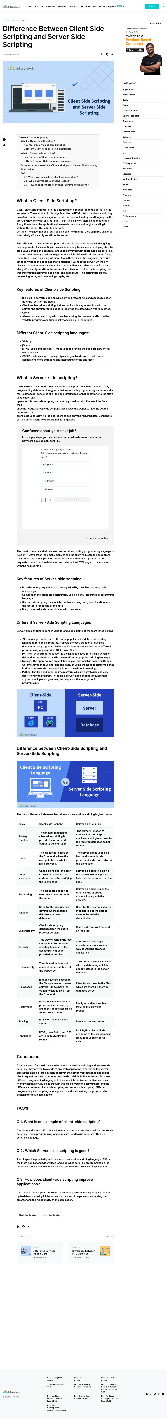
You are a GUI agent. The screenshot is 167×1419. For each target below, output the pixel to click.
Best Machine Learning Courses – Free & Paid (55, 1398)
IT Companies (129, 163)
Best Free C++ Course (80, 1379)
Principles (127, 190)
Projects (126, 195)
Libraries (126, 174)
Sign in (151, 6)
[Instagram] (159, 1394)
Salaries (126, 205)
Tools (125, 221)
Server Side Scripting (51, 1215)
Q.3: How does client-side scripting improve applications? (56, 184)
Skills (125, 211)
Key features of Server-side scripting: (45, 157)
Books (125, 100)
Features (126, 142)
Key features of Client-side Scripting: (45, 144)
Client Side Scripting (27, 1215)
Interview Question (131, 158)
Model (125, 184)
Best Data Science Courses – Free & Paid (83, 1385)
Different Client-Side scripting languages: (47, 148)
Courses (126, 137)
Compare (6, 21)
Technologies (129, 216)
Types (125, 226)
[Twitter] (155, 1394)
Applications (128, 89)
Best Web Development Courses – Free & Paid (56, 1407)
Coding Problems (130, 116)
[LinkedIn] (151, 1394)
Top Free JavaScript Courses (55, 1385)
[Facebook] (147, 1394)
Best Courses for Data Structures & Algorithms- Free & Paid (109, 1388)
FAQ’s (24, 173)
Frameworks (128, 147)
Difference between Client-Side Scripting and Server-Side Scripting (59, 165)
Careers (126, 105)
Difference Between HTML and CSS (83, 1252)
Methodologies (129, 179)
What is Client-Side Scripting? (38, 141)
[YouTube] (163, 1394)
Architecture (128, 94)
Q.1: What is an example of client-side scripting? (51, 177)
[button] (163, 6)
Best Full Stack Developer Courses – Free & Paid (110, 1398)
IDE (123, 153)
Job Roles (127, 168)
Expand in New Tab (97, 538)
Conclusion (27, 169)
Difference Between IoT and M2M (44, 1252)
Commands (127, 121)
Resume (126, 200)
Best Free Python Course (54, 1379)
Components (128, 131)
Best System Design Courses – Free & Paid (83, 1397)
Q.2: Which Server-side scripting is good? (47, 180)
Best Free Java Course (107, 1379)
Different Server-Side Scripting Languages (48, 161)
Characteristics (130, 110)
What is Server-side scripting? (38, 153)
